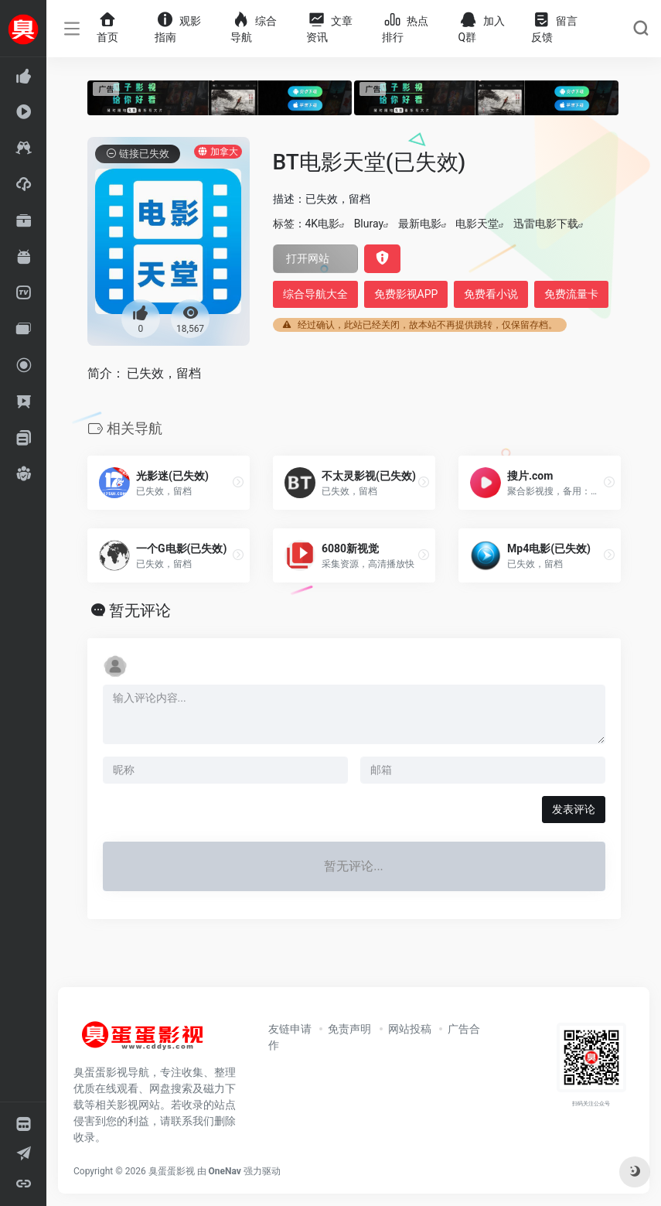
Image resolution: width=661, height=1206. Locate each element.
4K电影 (322, 223)
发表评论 (573, 809)
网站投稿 (409, 1029)
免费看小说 (491, 294)
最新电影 (419, 223)
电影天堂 (477, 223)
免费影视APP (406, 294)
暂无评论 (140, 610)
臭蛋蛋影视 (171, 1171)
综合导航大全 (315, 294)
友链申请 (290, 1029)
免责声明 (349, 1029)
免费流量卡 (571, 294)
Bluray (368, 223)
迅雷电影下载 (545, 223)
